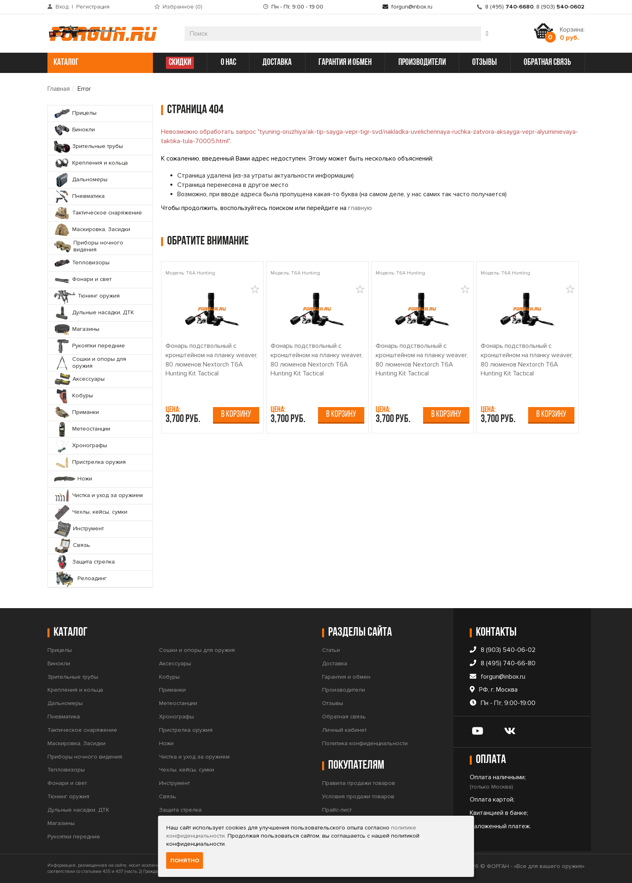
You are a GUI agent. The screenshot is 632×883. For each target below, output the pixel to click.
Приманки (172, 689)
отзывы (484, 62)
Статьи (331, 650)
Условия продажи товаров (358, 796)
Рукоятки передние (73, 836)
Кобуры (169, 676)
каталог (99, 62)
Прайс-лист (337, 809)
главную (360, 208)
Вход (62, 6)
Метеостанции (178, 703)
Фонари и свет (67, 783)
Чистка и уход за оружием (194, 756)
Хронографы (176, 716)
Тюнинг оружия (68, 796)
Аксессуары (175, 663)
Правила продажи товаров (358, 783)
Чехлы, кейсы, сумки (186, 769)
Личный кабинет (344, 730)
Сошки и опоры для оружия (197, 650)
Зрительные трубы (72, 676)
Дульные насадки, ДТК (78, 809)
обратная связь (547, 62)
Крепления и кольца (75, 689)
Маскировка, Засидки (76, 743)
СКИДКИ (180, 62)
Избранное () (182, 6)
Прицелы (59, 650)
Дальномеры (65, 703)
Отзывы (332, 703)
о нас (228, 62)
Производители (343, 689)
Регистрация (93, 6)
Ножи (166, 743)
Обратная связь (344, 716)
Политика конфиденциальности (365, 743)
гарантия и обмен (345, 62)
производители (422, 62)
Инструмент (174, 783)
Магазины (61, 823)
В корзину (236, 414)
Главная (58, 89)
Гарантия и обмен (346, 676)
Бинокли (58, 663)
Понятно (184, 860)
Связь (167, 796)
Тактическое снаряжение (82, 730)
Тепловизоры (66, 769)
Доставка (334, 663)
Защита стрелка (180, 809)
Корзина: (572, 34)
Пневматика (63, 716)
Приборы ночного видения (84, 756)
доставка (277, 62)
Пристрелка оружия (186, 730)
